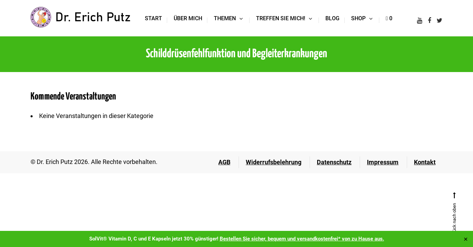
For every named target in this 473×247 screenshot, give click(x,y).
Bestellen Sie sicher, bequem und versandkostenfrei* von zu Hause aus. (302, 239)
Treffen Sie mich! (280, 18)
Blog (332, 18)
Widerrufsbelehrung (273, 162)
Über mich (188, 18)
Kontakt (425, 162)
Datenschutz (334, 162)
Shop (358, 18)
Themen (225, 18)
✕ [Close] (465, 239)
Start (153, 18)
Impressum (383, 162)
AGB (224, 162)
